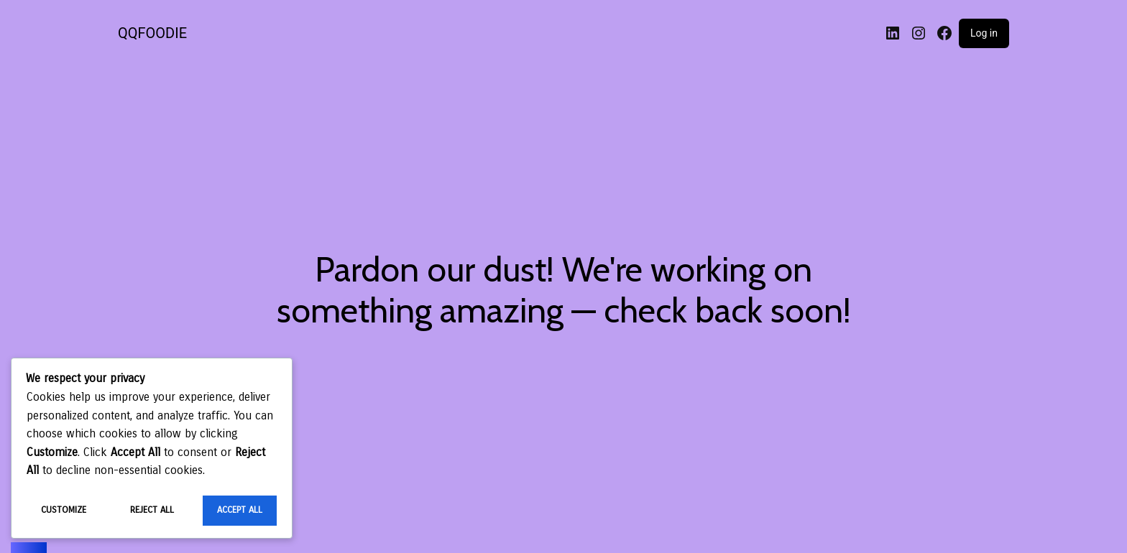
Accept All (239, 510)
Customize (63, 510)
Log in (984, 33)
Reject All (152, 510)
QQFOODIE (152, 33)
